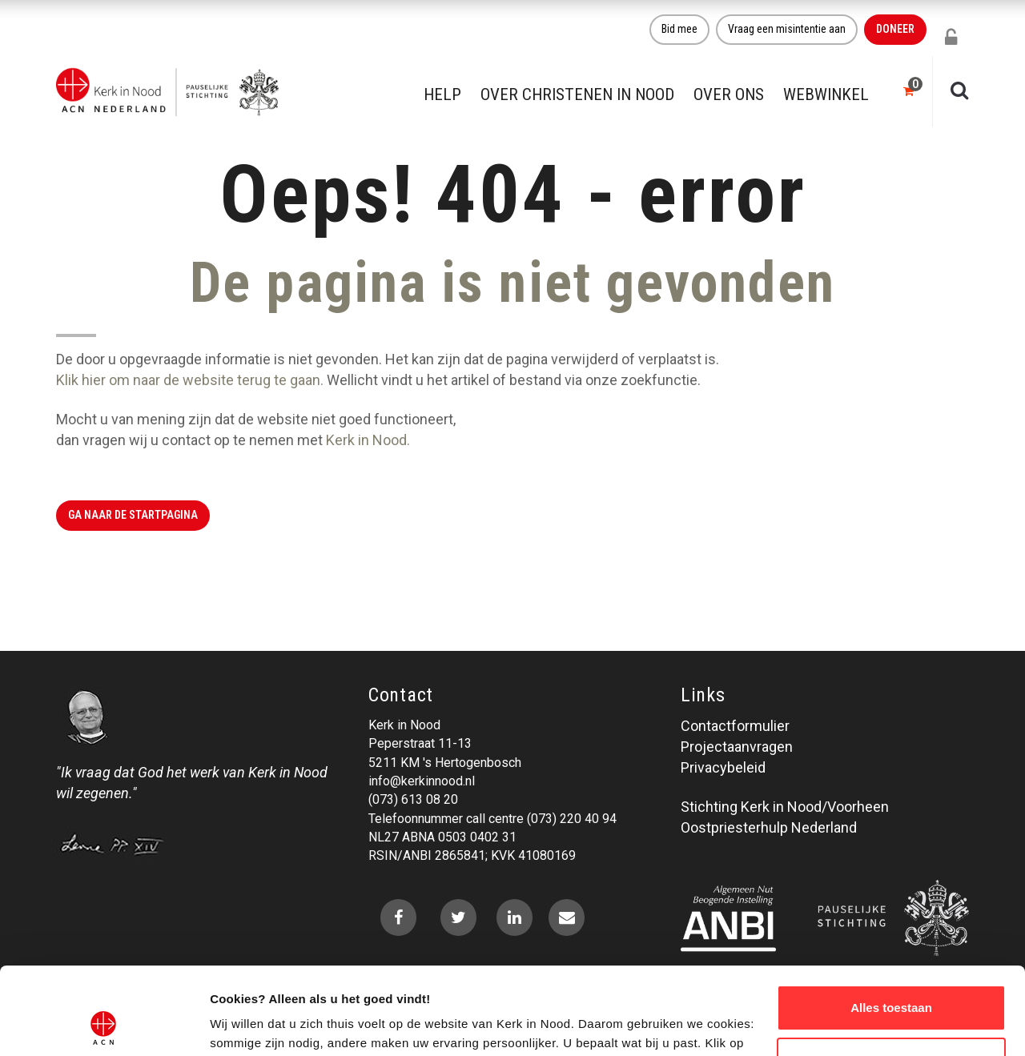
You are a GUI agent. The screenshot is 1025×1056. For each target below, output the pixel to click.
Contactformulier (735, 725)
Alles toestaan (891, 926)
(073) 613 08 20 (413, 799)
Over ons (728, 94)
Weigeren (891, 978)
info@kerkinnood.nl (421, 781)
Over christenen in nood (577, 94)
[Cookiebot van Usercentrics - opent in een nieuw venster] (104, 1025)
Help (442, 94)
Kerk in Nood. (368, 440)
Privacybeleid (723, 767)
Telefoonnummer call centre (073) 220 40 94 (492, 818)
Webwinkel (826, 94)
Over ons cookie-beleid (277, 1024)
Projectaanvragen (737, 746)
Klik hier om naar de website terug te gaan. (190, 379)
